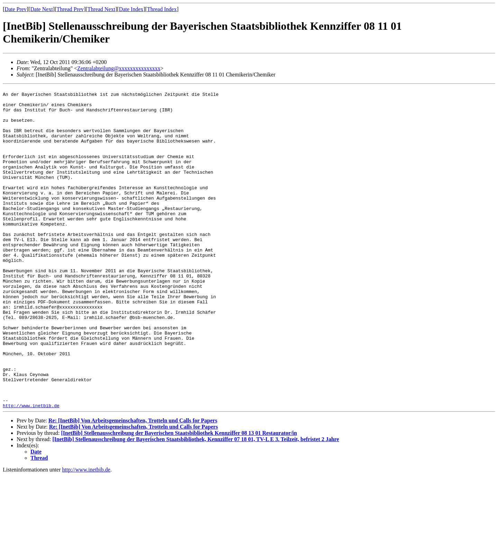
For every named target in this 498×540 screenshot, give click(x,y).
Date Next (41, 9)
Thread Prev (70, 9)
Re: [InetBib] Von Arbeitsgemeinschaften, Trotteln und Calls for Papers (132, 485)
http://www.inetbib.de (31, 470)
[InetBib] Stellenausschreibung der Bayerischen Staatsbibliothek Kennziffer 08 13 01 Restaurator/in (179, 497)
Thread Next (101, 9)
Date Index (131, 9)
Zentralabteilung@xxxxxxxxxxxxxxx (118, 68)
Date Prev (15, 9)
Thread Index (162, 9)
